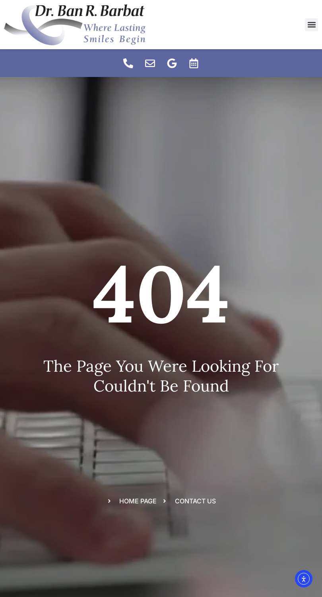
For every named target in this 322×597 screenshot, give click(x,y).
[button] (311, 24)
